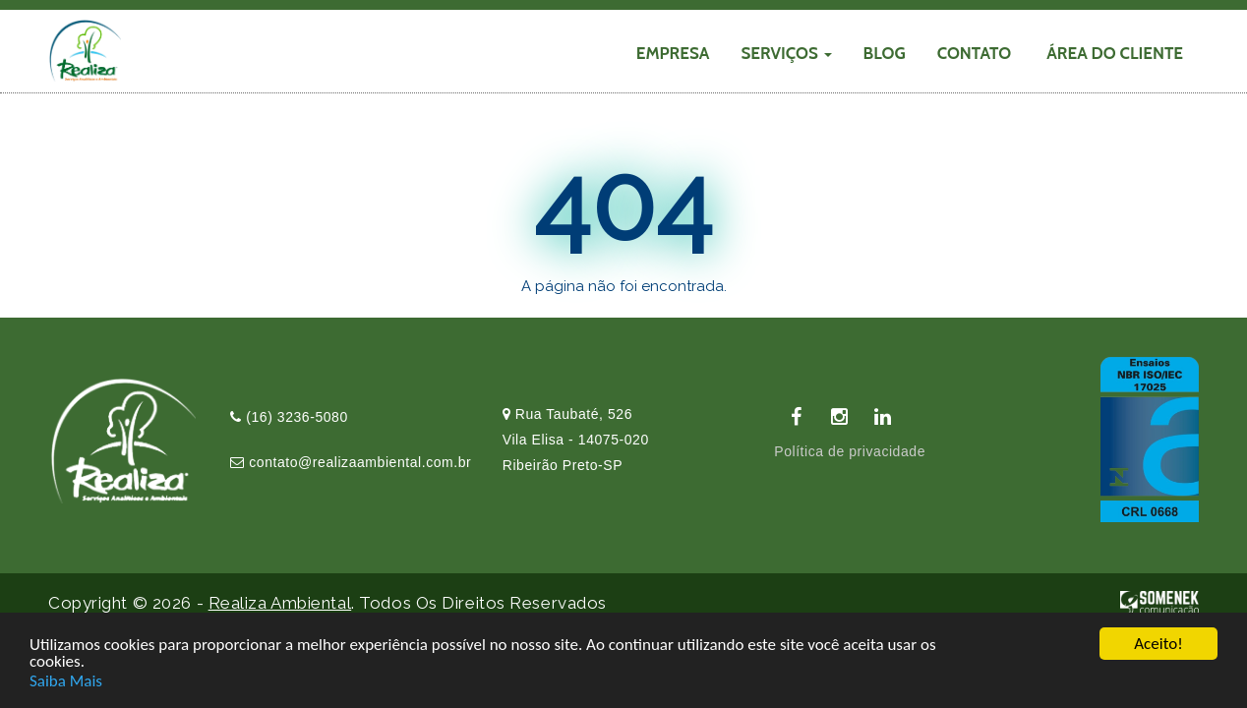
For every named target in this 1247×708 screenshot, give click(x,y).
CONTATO (974, 53)
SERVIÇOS (786, 53)
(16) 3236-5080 (289, 417)
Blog (884, 53)
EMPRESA (673, 53)
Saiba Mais (66, 681)
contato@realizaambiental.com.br (350, 462)
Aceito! (1158, 644)
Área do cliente (1114, 53)
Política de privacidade (849, 451)
